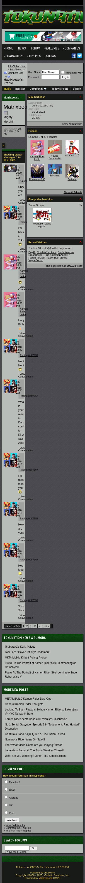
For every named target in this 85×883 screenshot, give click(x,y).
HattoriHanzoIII (37, 257)
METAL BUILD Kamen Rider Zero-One (28, 698)
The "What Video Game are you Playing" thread (34, 745)
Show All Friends (73, 192)
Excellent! (14, 782)
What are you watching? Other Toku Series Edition (35, 755)
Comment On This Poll (18, 827)
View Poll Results (15, 825)
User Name (34, 72)
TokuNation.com (17, 66)
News (22, 48)
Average (13, 797)
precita (63, 257)
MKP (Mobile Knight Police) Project (26, 657)
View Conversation (25, 201)
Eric (47, 255)
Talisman (54, 175)
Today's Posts (60, 88)
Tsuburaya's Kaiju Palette (20, 646)
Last (45, 626)
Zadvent (72, 179)
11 (35, 626)
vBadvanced (46, 878)
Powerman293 (37, 179)
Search (77, 88)
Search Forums (15, 840)
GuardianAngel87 (60, 255)
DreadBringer (36, 255)
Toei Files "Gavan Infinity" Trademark (27, 652)
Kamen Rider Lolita (24, 273)
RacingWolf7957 (29, 355)
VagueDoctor (36, 260)
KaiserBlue (26, 181)
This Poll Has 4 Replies (18, 830)
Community (38, 88)
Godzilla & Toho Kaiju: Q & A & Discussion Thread (35, 734)
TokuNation (16, 69)
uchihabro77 (72, 155)
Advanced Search (17, 852)
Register (20, 88)
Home (9, 48)
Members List (15, 73)
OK (11, 805)
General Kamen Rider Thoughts (24, 704)
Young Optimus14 (55, 157)
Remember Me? (72, 73)
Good (12, 790)
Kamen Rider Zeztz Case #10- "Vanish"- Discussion (36, 719)
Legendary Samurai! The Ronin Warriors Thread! (34, 750)
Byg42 (32, 252)
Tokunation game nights (41, 225)
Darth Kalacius (66, 252)
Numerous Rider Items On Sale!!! (25, 739)
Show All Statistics (72, 124)
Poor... (12, 813)
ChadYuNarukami (46, 252)
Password (33, 77)
